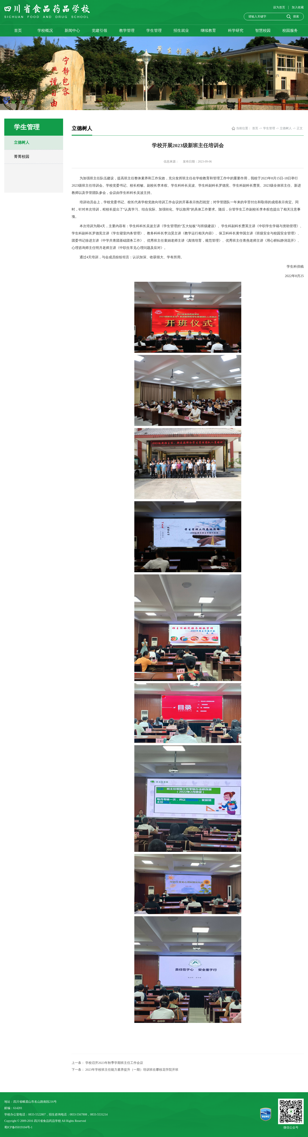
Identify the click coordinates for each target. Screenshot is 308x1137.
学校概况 (45, 30)
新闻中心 (72, 30)
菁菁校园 (21, 156)
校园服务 (290, 30)
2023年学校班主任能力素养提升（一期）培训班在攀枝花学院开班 (131, 1069)
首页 (18, 30)
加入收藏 (298, 7)
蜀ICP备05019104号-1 (18, 1127)
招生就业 (181, 30)
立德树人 (21, 142)
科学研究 (235, 30)
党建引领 (99, 30)
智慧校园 (263, 30)
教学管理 (127, 30)
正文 (300, 128)
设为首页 (279, 7)
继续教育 (208, 30)
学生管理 (154, 30)
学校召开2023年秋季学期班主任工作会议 (114, 1062)
